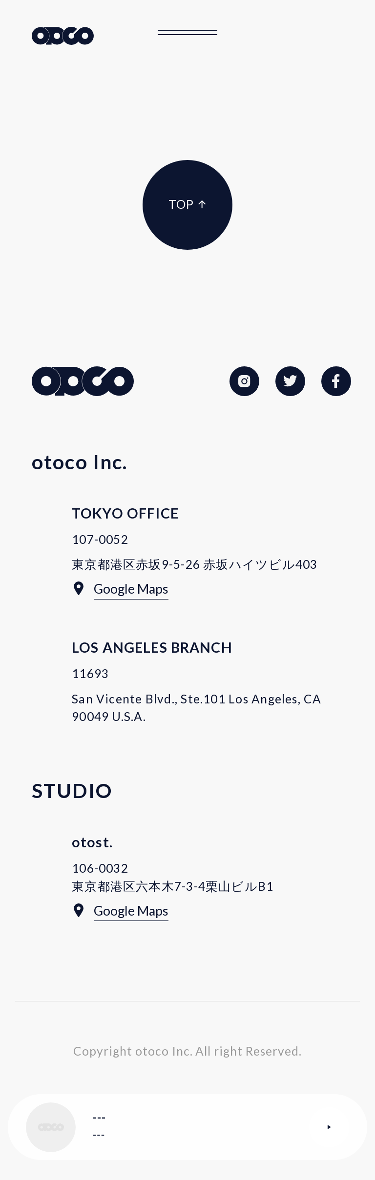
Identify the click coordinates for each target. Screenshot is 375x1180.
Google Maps (131, 589)
